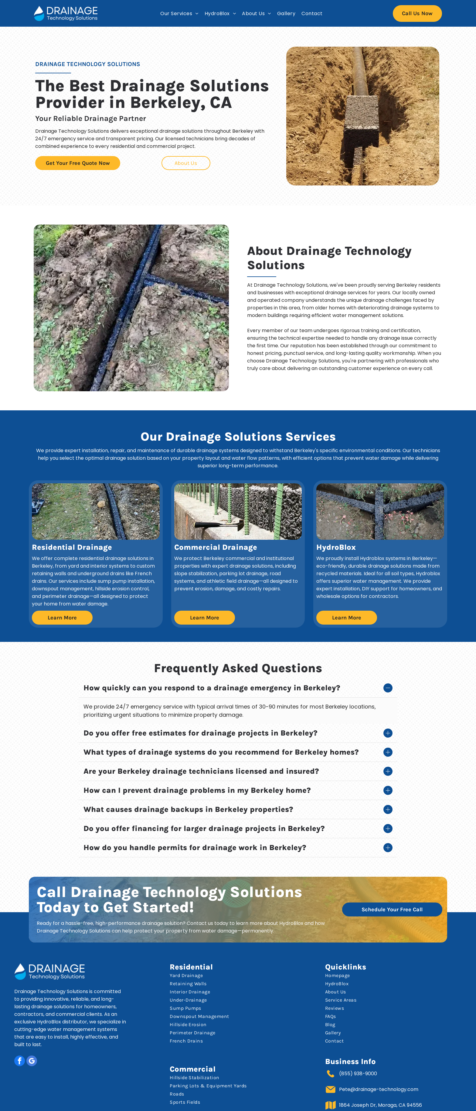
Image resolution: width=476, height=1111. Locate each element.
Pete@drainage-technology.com (378, 1068)
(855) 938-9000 (358, 1052)
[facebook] (19, 1040)
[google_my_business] (31, 1040)
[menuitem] (179, 13)
